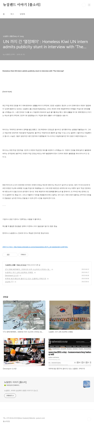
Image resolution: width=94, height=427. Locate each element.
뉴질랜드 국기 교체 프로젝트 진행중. (19, 272)
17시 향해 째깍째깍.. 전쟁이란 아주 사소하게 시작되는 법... (28, 269)
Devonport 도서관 (12, 276)
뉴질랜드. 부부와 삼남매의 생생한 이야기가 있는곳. (21, 391)
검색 (84, 5)
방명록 (22, 14)
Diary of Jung (21, 265)
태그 (12, 14)
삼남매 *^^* (9, 282)
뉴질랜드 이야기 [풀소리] (21, 5)
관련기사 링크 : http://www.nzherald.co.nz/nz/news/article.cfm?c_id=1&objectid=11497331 (35, 247)
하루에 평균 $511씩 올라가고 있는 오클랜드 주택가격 (25, 279)
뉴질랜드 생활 (10, 265)
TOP (89, 419)
